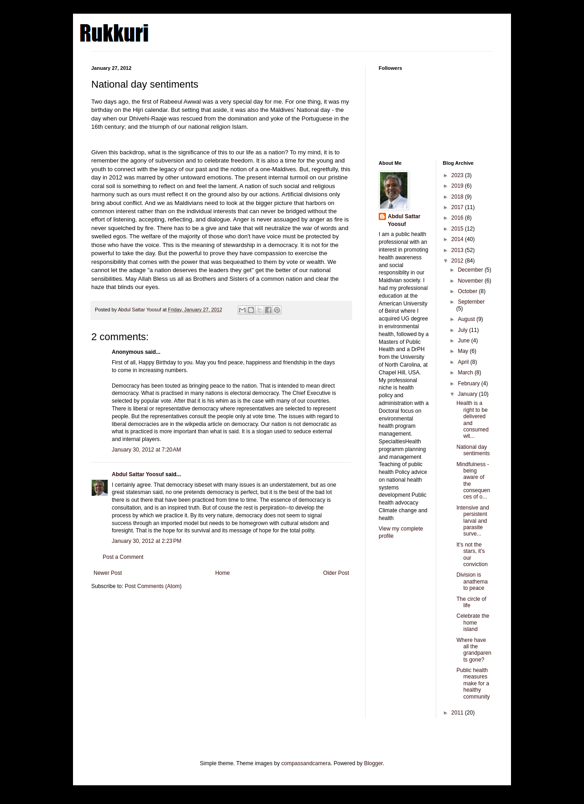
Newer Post (108, 573)
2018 (458, 197)
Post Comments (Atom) (153, 586)
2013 (458, 250)
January (468, 394)
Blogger (373, 763)
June (464, 340)
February (469, 383)
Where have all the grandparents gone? (473, 650)
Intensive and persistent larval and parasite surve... (472, 520)
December (471, 270)
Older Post (336, 573)
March (466, 372)
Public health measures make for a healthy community (473, 683)
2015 (458, 229)
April (464, 362)
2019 (458, 186)
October (468, 291)
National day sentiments (473, 450)
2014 (458, 239)
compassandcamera (306, 763)
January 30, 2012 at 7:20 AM (146, 450)
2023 (458, 175)
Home (222, 573)
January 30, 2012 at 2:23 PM (146, 541)
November (471, 281)
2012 (458, 260)
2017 (458, 207)
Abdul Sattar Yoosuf (138, 474)
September (471, 302)
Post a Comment (123, 557)
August (467, 319)
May (463, 351)
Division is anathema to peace (471, 581)
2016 (458, 218)
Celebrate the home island (472, 622)
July (463, 330)
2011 (458, 712)
